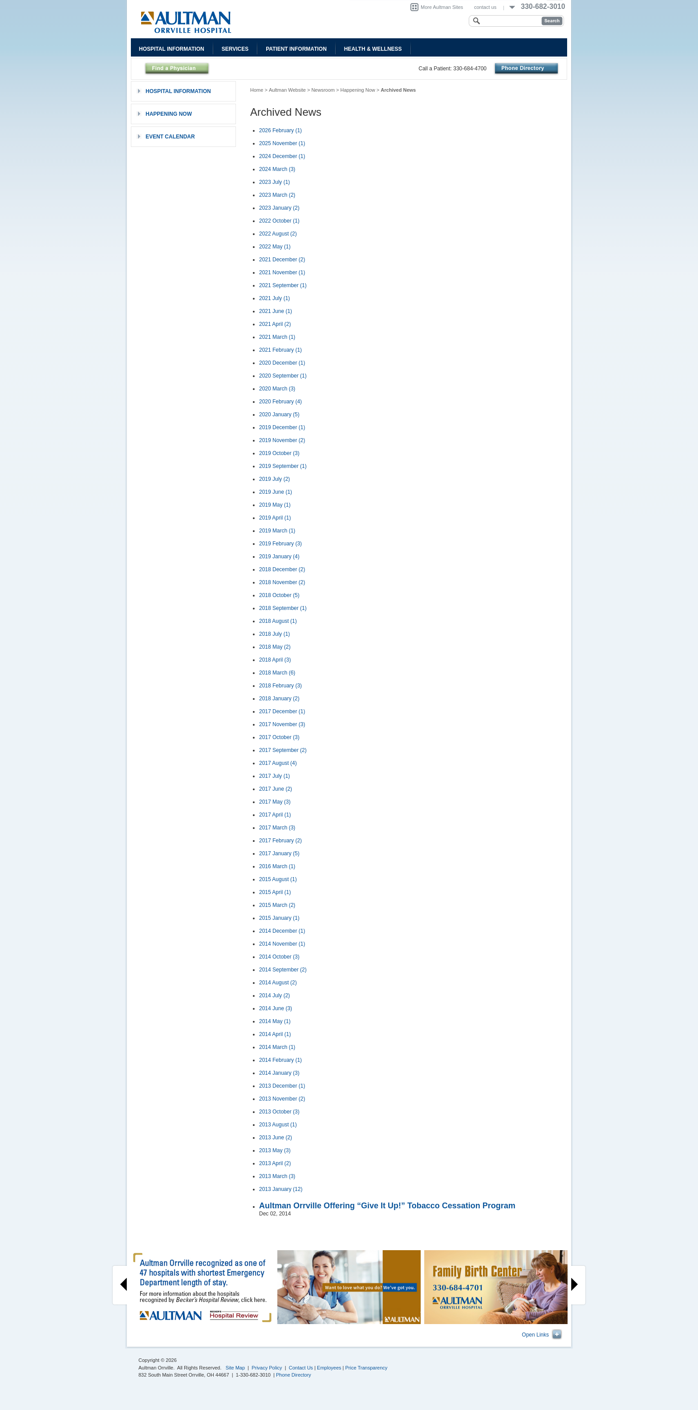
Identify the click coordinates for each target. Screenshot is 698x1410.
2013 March (277, 1176)
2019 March (277, 531)
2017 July (274, 776)
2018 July (274, 634)
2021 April (275, 324)
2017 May (275, 802)
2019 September (283, 466)
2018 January (279, 698)
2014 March (277, 1047)
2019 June (275, 492)
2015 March (277, 905)
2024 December (282, 156)
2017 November (282, 724)
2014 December (282, 931)
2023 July (274, 182)
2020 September (283, 376)
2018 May (275, 647)
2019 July (274, 479)
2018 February (280, 686)
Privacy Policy (267, 1367)
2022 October (279, 221)
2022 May (275, 247)
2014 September (283, 970)
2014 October (279, 957)
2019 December (282, 427)
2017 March (277, 828)
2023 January (279, 208)
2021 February (280, 350)
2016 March (277, 866)
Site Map (235, 1367)
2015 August (278, 879)
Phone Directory (293, 1374)
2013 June (275, 1137)
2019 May (275, 505)
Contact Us (301, 1367)
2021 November (282, 272)
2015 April (275, 892)
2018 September (283, 608)
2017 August (278, 763)
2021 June (275, 311)
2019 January (279, 556)
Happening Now (358, 90)
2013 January (280, 1189)
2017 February (280, 840)
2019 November (282, 440)
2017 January (279, 853)
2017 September (283, 750)
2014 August (278, 982)
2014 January (279, 1073)
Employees (329, 1367)
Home (256, 90)
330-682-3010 (543, 6)
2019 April (275, 518)
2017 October (279, 737)
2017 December (282, 711)
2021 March (277, 337)
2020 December (282, 363)
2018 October (279, 595)
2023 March (277, 195)
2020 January (279, 414)
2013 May (275, 1150)
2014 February (280, 1060)
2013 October (279, 1112)
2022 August (278, 234)
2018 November (282, 582)
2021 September (283, 285)
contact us (485, 7)
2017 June (275, 789)
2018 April (275, 660)
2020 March (277, 389)
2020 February (280, 401)
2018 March (277, 673)
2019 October (279, 453)
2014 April (275, 1034)
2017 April (275, 815)
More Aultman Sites (442, 7)
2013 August (278, 1124)
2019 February (280, 543)
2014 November (282, 944)
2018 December (282, 569)
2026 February (280, 130)
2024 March (277, 169)
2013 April (275, 1163)
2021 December (282, 259)
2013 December (282, 1086)
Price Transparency (366, 1367)
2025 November (282, 143)
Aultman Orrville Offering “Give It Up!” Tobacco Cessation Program (387, 1205)
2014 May (275, 1021)
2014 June (275, 1008)
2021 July (274, 298)
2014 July (274, 995)
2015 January (279, 918)
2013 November (282, 1099)
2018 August (278, 621)
